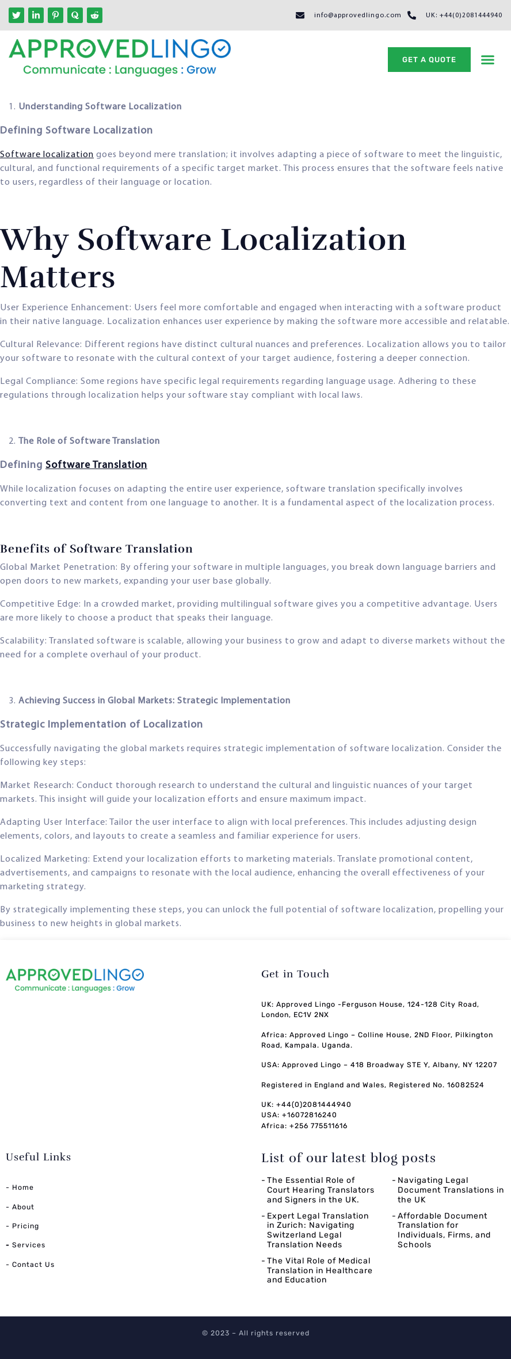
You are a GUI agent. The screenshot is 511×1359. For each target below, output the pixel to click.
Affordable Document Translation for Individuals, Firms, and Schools (444, 1230)
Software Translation (96, 465)
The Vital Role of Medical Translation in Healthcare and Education (320, 1270)
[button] (487, 60)
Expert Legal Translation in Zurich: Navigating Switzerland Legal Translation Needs (318, 1230)
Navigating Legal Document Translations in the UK (451, 1190)
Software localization (47, 154)
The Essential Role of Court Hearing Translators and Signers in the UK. (321, 1190)
